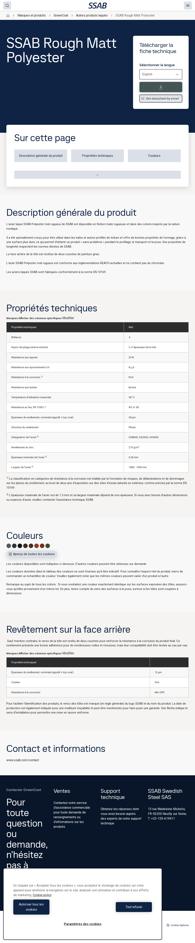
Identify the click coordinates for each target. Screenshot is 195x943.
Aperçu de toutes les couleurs (32, 554)
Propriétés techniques (97, 156)
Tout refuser (118, 909)
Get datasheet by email (160, 98)
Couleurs (154, 156)
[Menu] (188, 6)
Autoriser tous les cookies (47, 909)
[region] (82, 906)
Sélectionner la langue (157, 65)
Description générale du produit (41, 156)
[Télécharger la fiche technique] (160, 87)
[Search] (7, 6)
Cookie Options (177, 925)
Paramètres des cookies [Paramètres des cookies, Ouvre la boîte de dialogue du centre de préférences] (82, 924)
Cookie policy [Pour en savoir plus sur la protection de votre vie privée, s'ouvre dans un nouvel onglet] (42, 900)
